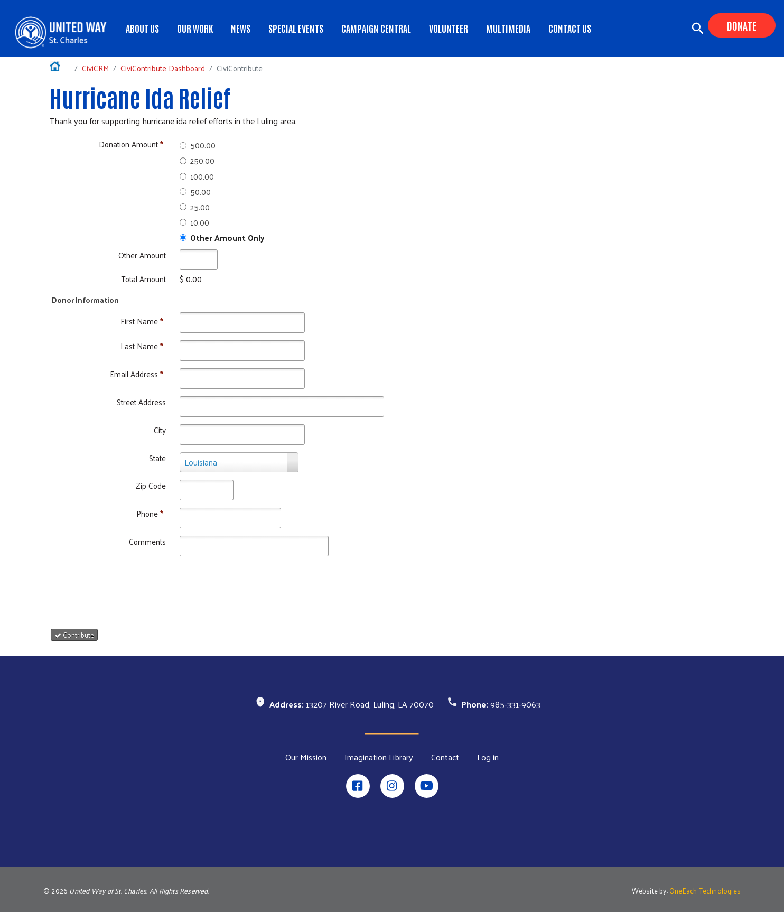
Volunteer (448, 28)
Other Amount (142, 255)
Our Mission (305, 757)
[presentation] (139, 588)
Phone (149, 513)
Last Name (141, 346)
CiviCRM (95, 68)
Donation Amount (131, 144)
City (160, 430)
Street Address (141, 402)
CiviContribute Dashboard (162, 68)
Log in (488, 757)
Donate (742, 25)
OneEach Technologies (705, 891)
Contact (445, 757)
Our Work (195, 28)
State (157, 458)
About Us (142, 28)
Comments (147, 541)
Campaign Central (376, 28)
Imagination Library (378, 757)
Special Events (295, 28)
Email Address (136, 374)
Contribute (74, 635)
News (240, 28)
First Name (141, 321)
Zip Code (151, 485)
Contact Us (569, 28)
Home (60, 68)
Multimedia (508, 28)
